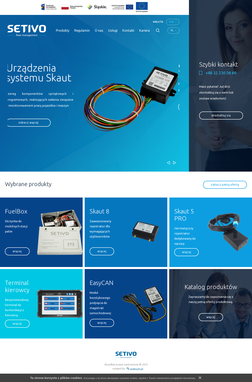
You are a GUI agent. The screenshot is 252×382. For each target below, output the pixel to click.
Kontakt (128, 30)
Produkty (62, 30)
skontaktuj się (221, 115)
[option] (94, 99)
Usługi (113, 30)
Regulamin (82, 30)
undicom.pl (134, 368)
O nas (99, 30)
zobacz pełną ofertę (225, 184)
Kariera (144, 30)
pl (172, 30)
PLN (171, 21)
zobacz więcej (30, 122)
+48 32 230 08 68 (220, 73)
